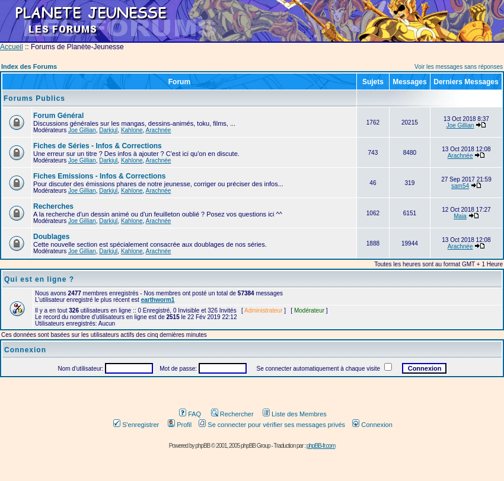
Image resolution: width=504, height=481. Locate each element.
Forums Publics (34, 98)
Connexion (372, 424)
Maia (460, 216)
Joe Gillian (82, 130)
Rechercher (232, 414)
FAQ (190, 414)
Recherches (53, 206)
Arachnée (158, 130)
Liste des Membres (295, 414)
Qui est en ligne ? (39, 279)
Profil (180, 424)
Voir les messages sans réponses (458, 66)
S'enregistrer (136, 424)
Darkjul (108, 130)
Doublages (51, 236)
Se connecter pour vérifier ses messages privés (272, 424)
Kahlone (132, 130)
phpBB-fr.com (321, 445)
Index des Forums (29, 66)
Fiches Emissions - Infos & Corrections (99, 176)
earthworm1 (158, 300)
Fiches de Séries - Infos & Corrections (97, 146)
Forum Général (58, 116)
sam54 (460, 186)
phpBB (202, 445)
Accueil (11, 47)
